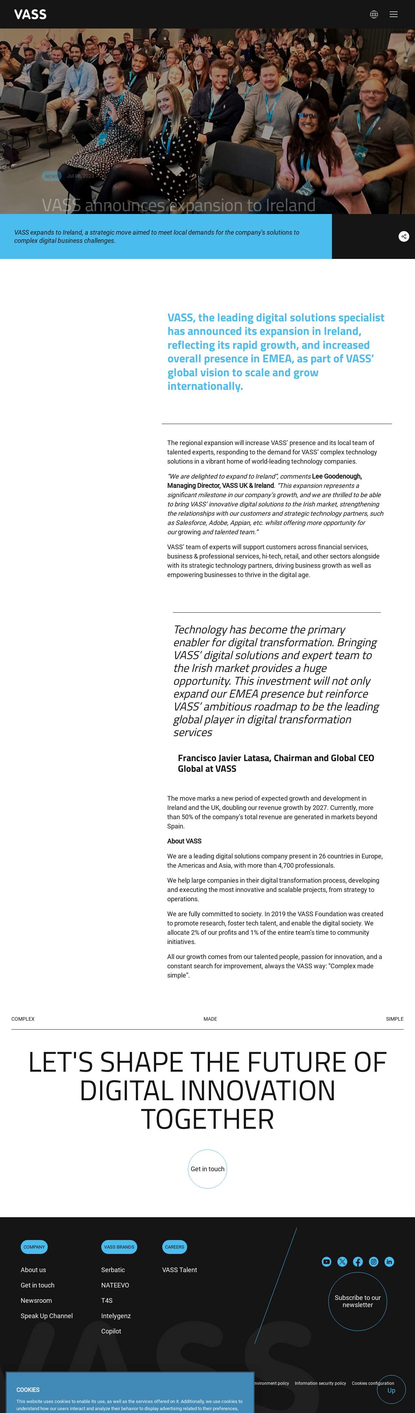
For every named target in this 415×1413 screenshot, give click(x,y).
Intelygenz (116, 1316)
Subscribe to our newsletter (358, 1301)
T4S (107, 1300)
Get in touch (38, 1285)
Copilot (111, 1331)
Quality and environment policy (259, 1383)
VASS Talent (179, 1270)
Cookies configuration (373, 1383)
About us (33, 1270)
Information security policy (320, 1383)
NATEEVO (115, 1285)
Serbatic (113, 1270)
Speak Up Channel (47, 1316)
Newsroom (36, 1300)
